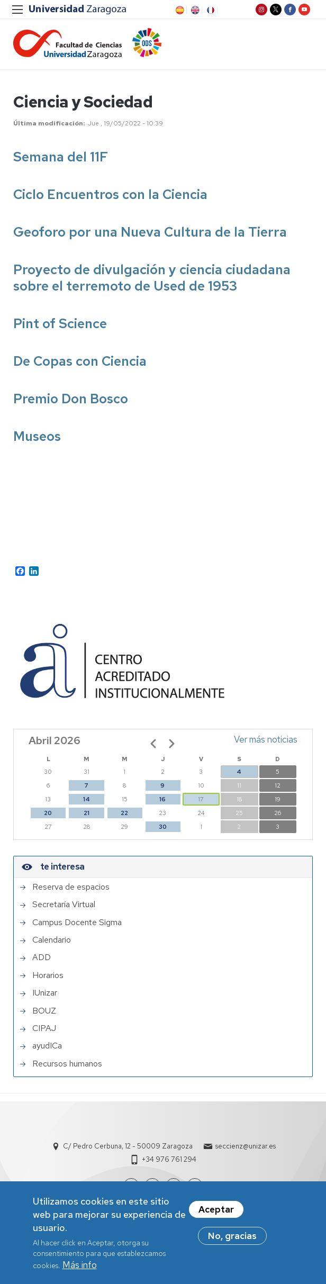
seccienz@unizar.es (245, 1146)
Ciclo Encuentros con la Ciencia (110, 194)
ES (178, 10)
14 (86, 799)
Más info (79, 1265)
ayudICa (47, 1046)
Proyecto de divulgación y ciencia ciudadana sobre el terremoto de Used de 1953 (152, 278)
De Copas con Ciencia (80, 361)
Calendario (51, 940)
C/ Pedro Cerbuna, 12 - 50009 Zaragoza (128, 1146)
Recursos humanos (67, 1064)
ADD (41, 957)
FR (209, 10)
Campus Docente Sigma (77, 922)
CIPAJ (44, 1028)
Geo (26, 232)
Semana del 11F (60, 157)
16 (162, 799)
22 (124, 813)
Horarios (48, 975)
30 (163, 826)
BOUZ (44, 1011)
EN (194, 10)
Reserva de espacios (71, 887)
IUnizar (44, 993)
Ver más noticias (265, 739)
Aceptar (216, 1209)
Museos (37, 436)
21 (86, 813)
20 (48, 813)
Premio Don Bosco (70, 399)
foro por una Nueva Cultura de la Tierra (163, 232)
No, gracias (232, 1236)
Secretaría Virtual (63, 904)
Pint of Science (60, 323)
